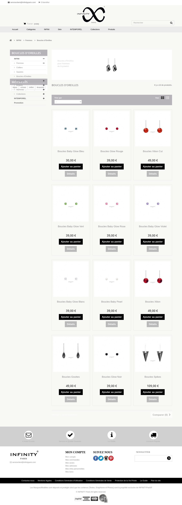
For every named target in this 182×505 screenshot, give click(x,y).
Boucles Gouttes (71, 377)
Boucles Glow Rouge (112, 151)
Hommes (20, 90)
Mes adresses (71, 466)
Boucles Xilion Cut (153, 151)
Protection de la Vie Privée (126, 481)
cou (14, 130)
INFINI (16, 59)
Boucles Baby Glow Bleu (71, 151)
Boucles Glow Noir (112, 377)
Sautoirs (19, 73)
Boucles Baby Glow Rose (111, 226)
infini (31, 121)
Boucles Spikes (152, 377)
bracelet (40, 121)
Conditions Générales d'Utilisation (69, 481)
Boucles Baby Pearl (111, 301)
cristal (23, 121)
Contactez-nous (28, 481)
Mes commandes (72, 460)
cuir (21, 130)
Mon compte (70, 457)
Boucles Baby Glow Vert (71, 226)
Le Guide (144, 481)
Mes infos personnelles (74, 469)
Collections (20, 95)
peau (22, 125)
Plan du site (156, 481)
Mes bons (69, 472)
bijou (15, 121)
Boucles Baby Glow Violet (153, 226)
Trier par (58, 98)
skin (14, 125)
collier (39, 125)
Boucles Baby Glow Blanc (71, 301)
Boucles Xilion (152, 301)
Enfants (19, 86)
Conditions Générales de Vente (99, 481)
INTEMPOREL (20, 99)
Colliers (19, 68)
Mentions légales (45, 481)
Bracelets (20, 82)
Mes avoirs (69, 463)
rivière (30, 125)
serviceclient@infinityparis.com (24, 462)
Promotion (18, 104)
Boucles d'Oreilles (23, 77)
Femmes (20, 64)
